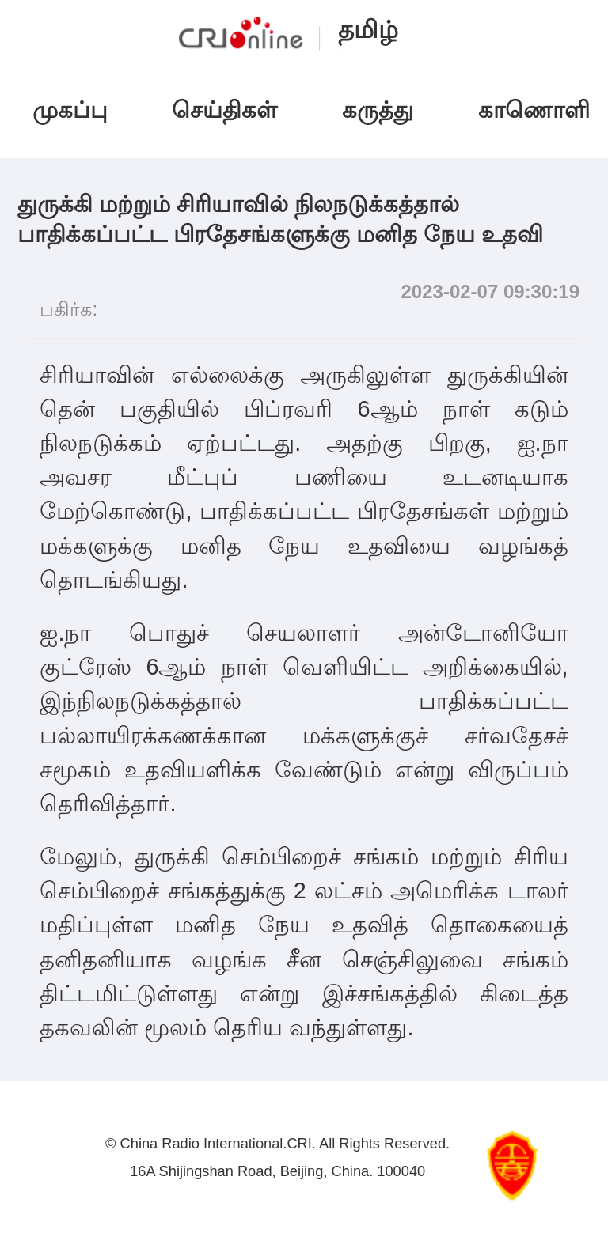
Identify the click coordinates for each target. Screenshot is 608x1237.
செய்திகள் (224, 110)
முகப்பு (70, 110)
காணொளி (537, 110)
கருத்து (377, 110)
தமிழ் (368, 30)
